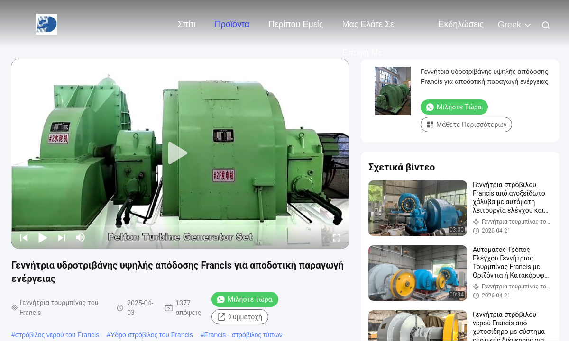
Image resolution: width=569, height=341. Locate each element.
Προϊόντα (232, 24)
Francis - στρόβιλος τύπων (243, 335)
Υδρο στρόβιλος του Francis (151, 335)
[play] (180, 153)
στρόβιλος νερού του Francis (57, 335)
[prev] (23, 237)
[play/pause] (42, 237)
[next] (61, 237)
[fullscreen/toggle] (336, 237)
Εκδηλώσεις (461, 24)
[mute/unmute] (80, 237)
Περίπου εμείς (295, 24)
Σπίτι (187, 24)
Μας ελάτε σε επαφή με (368, 28)
